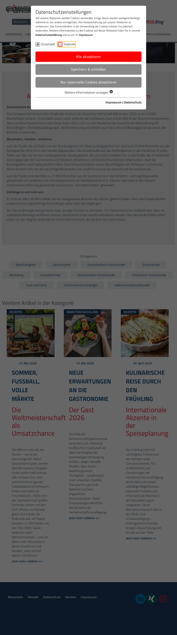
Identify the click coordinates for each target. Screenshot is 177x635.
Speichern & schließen (88, 69)
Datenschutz (133, 102)
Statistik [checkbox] (69, 44)
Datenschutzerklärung (48, 35)
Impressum (86, 35)
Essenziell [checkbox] (48, 44)
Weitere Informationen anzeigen (88, 92)
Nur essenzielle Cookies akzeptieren (88, 82)
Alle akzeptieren (88, 56)
